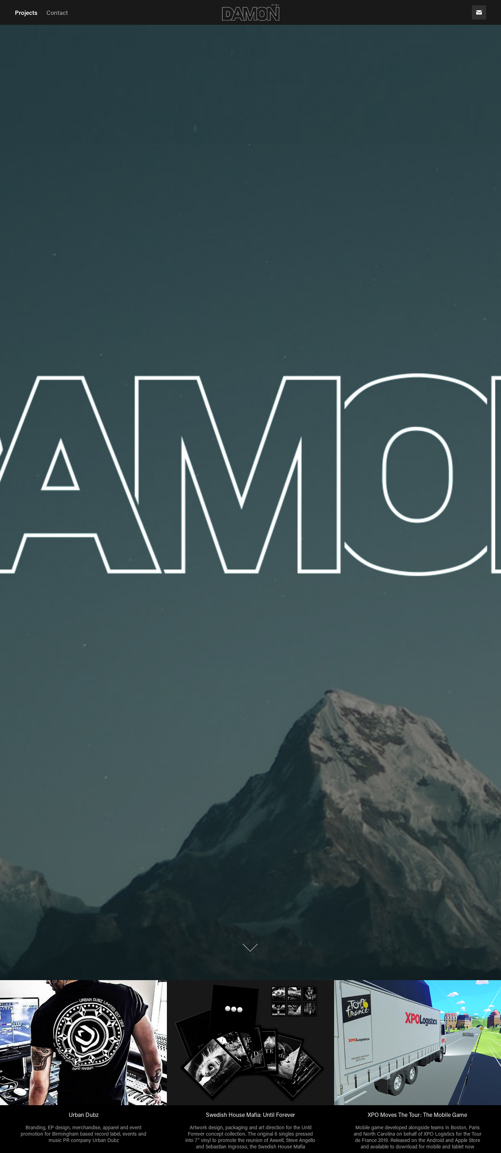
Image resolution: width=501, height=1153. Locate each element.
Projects (26, 12)
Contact (57, 12)
